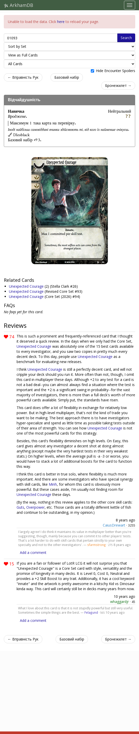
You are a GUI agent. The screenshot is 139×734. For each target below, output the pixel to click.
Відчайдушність (24, 100)
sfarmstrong (96, 545)
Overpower (35, 507)
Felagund (91, 612)
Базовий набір (66, 77)
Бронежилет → (118, 85)
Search (126, 37)
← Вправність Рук (23, 77)
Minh (53, 484)
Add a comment (33, 552)
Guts (20, 507)
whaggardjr (119, 601)
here (61, 21)
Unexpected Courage (27, 286)
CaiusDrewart (114, 525)
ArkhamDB (18, 5)
